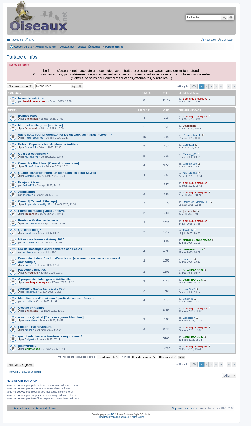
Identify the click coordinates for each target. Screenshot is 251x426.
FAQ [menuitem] (31, 39)
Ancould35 (31, 272)
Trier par (138, 356)
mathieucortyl (32, 223)
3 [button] (211, 86)
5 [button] (221, 86)
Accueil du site (23, 46)
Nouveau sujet (19, 86)
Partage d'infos (22, 56)
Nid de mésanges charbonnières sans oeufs (50, 249)
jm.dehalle (31, 214)
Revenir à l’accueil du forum (25, 371)
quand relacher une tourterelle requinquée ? (50, 336)
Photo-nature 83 (34, 137)
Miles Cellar (138, 417)
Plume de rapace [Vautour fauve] (41, 211)
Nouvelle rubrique (31, 98)
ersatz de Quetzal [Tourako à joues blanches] (51, 317)
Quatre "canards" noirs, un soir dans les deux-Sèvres (57, 172)
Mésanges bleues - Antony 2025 (41, 239)
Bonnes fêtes (27, 115)
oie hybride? (27, 345)
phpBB (110, 414)
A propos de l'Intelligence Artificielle (44, 279)
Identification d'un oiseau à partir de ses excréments (56, 298)
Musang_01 (31, 156)
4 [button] (216, 86)
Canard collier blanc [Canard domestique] (48, 163)
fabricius (29, 329)
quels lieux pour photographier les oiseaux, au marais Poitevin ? (65, 134)
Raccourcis (17, 39)
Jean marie (31, 128)
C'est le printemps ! (32, 307)
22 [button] (229, 86)
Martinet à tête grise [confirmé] (40, 125)
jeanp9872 (31, 291)
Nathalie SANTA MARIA (197, 240)
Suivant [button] (234, 86)
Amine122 (28, 185)
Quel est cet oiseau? (33, 153)
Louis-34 (30, 265)
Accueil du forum (45, 46)
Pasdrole (30, 233)
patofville (28, 301)
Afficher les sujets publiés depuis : (89, 356)
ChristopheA (32, 348)
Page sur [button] (194, 86)
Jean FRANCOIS (193, 249)
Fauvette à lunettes (32, 269)
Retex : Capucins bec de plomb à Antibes (48, 144)
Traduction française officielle (114, 417)
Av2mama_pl (30, 242)
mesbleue (28, 252)
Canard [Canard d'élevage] (37, 201)
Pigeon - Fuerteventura (35, 326)
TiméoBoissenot (34, 166)
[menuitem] (184, 408)
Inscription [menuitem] (210, 39)
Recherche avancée (231, 17)
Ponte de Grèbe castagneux (38, 220)
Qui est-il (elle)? (29, 230)
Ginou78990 (190, 163)
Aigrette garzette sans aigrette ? (41, 288)
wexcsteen (31, 320)
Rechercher (224, 17)
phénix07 (28, 194)
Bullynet (29, 339)
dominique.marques (35, 101)
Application (26, 191)
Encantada (31, 118)
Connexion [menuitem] (228, 39)
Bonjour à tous (29, 182)
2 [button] (206, 86)
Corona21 (30, 147)
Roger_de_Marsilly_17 (37, 204)
